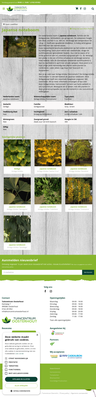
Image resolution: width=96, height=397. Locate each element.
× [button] (37, 335)
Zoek (93, 9)
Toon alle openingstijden (60, 320)
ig (85, 9)
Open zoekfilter (10, 24)
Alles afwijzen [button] (21, 386)
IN (51, 291)
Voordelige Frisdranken (58, 381)
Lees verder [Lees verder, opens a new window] (19, 354)
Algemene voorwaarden (79, 393)
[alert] (21, 363)
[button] (21, 391)
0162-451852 (7, 309)
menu (4, 9)
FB (45, 291)
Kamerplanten (55, 372)
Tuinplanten (54, 375)
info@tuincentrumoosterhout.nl (15, 311)
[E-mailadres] (48, 272)
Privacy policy (64, 393)
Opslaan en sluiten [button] (21, 379)
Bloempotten (55, 378)
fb (81, 9)
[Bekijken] (77, 8)
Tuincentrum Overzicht (50, 393)
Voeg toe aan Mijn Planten (83, 28)
